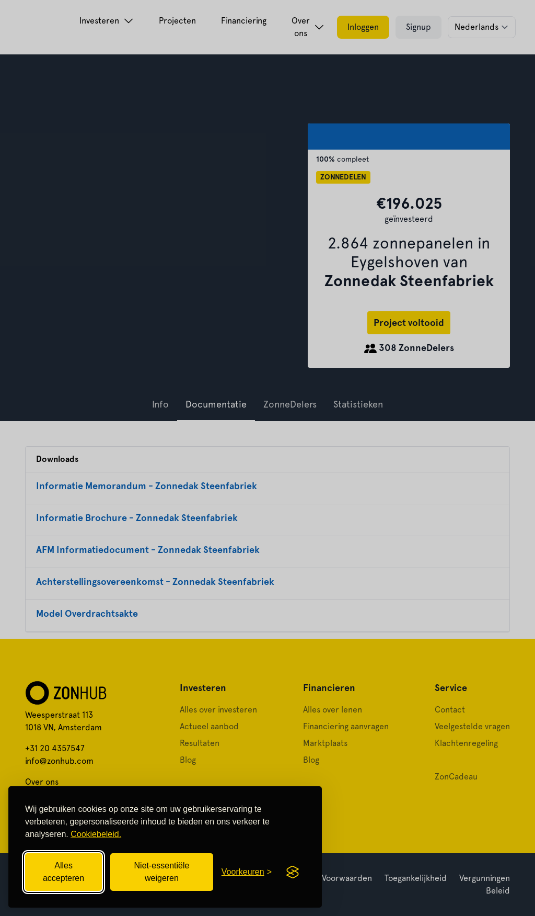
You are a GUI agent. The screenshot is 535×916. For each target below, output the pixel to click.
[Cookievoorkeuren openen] (247, 872)
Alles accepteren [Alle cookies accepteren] (63, 872)
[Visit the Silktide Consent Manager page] (292, 872)
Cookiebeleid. (96, 834)
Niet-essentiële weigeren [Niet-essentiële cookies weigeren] (162, 872)
